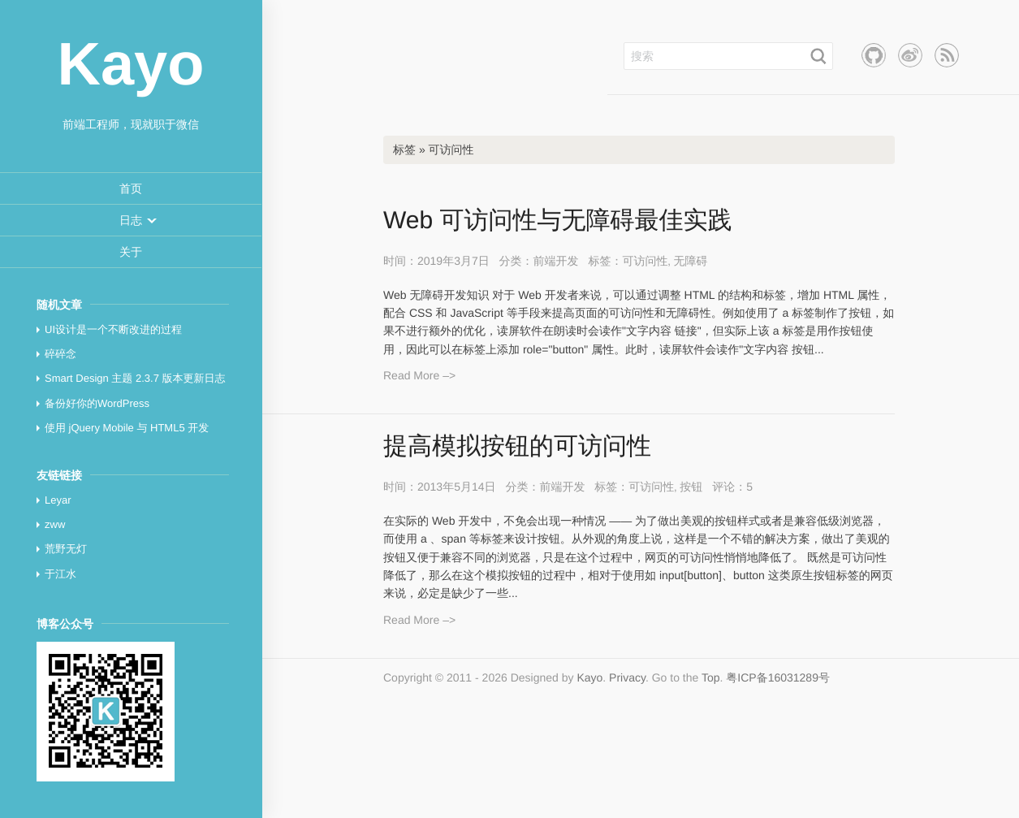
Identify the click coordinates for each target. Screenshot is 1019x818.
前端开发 (556, 260)
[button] (130, 220)
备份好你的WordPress (97, 403)
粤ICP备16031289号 (778, 677)
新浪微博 (910, 55)
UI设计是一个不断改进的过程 (113, 329)
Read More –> (419, 375)
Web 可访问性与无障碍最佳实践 (557, 220)
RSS (947, 55)
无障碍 (691, 260)
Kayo (589, 677)
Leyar (58, 500)
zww (55, 524)
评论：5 (732, 486)
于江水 (60, 574)
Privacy (627, 677)
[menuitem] (130, 189)
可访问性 (645, 260)
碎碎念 (60, 354)
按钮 (691, 486)
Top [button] (711, 677)
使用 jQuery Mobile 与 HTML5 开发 (127, 428)
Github (873, 55)
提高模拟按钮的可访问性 (517, 446)
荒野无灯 (66, 549)
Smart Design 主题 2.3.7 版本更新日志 (135, 378)
